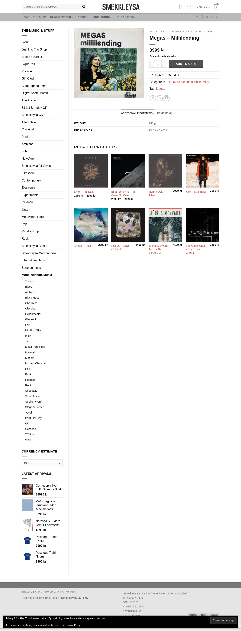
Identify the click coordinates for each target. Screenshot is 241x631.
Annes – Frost (82, 245)
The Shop (39, 17)
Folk (24, 151)
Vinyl (28, 439)
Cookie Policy (73, 625)
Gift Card (28, 78)
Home (25, 17)
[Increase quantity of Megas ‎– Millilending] (164, 64)
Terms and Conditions (60, 592)
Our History (103, 17)
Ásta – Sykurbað (196, 191)
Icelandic (28, 202)
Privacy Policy (32, 592)
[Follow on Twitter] (207, 17)
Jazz (25, 209)
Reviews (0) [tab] (164, 113)
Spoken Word (33, 401)
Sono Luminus (31, 267)
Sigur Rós (28, 64)
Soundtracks (32, 396)
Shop (164, 31)
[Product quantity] (158, 64)
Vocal (28, 412)
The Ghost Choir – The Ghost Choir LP (196, 249)
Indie (28, 335)
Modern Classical (35, 363)
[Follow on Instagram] (202, 17)
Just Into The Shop (34, 49)
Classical (28, 129)
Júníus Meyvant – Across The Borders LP (159, 249)
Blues (28, 286)
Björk (25, 42)
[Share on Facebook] (153, 98)
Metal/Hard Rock (33, 216)
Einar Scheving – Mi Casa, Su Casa (123, 193)
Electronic (28, 187)
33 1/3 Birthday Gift (34, 107)
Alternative (29, 122)
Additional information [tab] (137, 113)
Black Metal (32, 297)
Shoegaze (31, 390)
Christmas (31, 303)
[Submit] (84, 7)
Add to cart (186, 63)
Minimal (30, 352)
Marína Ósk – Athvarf (157, 193)
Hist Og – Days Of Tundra (120, 247)
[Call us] (216, 17)
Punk (25, 136)
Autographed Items (34, 85)
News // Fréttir (62, 17)
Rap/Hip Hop (30, 231)
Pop (24, 224)
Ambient (27, 144)
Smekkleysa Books (34, 245)
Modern (29, 357)
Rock (25, 238)
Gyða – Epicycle (84, 191)
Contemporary (31, 180)
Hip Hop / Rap (33, 330)
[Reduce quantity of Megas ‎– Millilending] (151, 64)
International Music (34, 260)
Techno (29, 281)
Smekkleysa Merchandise (39, 253)
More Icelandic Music (37, 274)
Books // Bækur (32, 56)
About (83, 17)
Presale (27, 71)
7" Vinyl (29, 434)
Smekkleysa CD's (33, 114)
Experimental (30, 195)
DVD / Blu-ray (33, 418)
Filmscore (28, 173)
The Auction (127, 17)
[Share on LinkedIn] (166, 98)
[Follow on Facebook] (197, 17)
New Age (28, 158)
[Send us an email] (212, 17)
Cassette (30, 428)
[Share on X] (160, 98)
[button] (185, 7)
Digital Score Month (35, 93)
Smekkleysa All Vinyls (36, 165)
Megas (160, 88)
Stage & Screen (34, 407)
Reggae (30, 379)
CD (27, 423)
